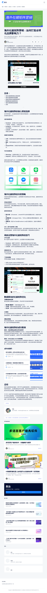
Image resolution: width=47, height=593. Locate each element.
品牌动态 (10, 6)
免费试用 (23, 492)
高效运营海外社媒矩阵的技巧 (13, 99)
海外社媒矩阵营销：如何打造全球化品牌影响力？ (20, 417)
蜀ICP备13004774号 (35, 590)
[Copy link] (41, 42)
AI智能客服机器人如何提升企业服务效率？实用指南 (23, 471)
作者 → (5, 546)
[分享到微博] (38, 42)
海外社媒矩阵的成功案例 (12, 102)
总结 (7, 104)
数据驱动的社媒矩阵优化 (12, 101)
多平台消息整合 (10, 395)
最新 (2, 6)
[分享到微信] (33, 42)
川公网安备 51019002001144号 (26, 590)
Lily (13, 409)
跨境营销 (23, 6)
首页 (6, 417)
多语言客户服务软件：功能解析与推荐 (18, 442)
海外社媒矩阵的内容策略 (12, 97)
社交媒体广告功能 (10, 259)
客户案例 (14, 6)
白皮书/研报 (19, 6)
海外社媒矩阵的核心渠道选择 (13, 95)
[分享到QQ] (35, 42)
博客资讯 (6, 6)
